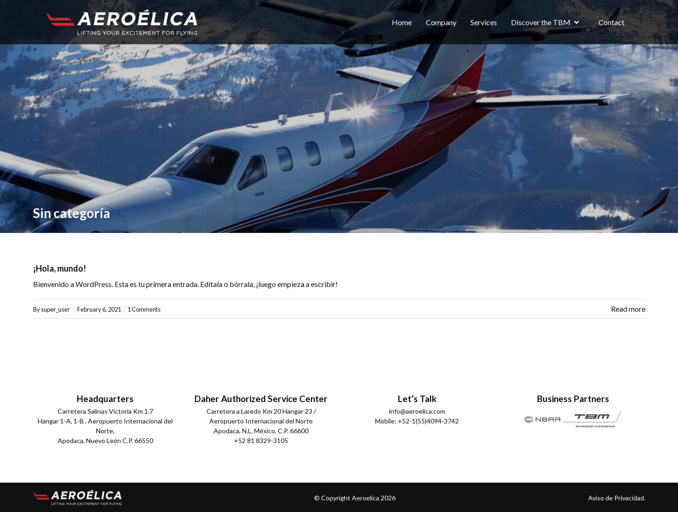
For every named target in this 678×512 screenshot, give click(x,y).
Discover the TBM (541, 22)
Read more (628, 308)
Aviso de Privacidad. (616, 498)
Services (483, 22)
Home (402, 22)
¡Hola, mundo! (59, 268)
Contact (611, 22)
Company (441, 22)
